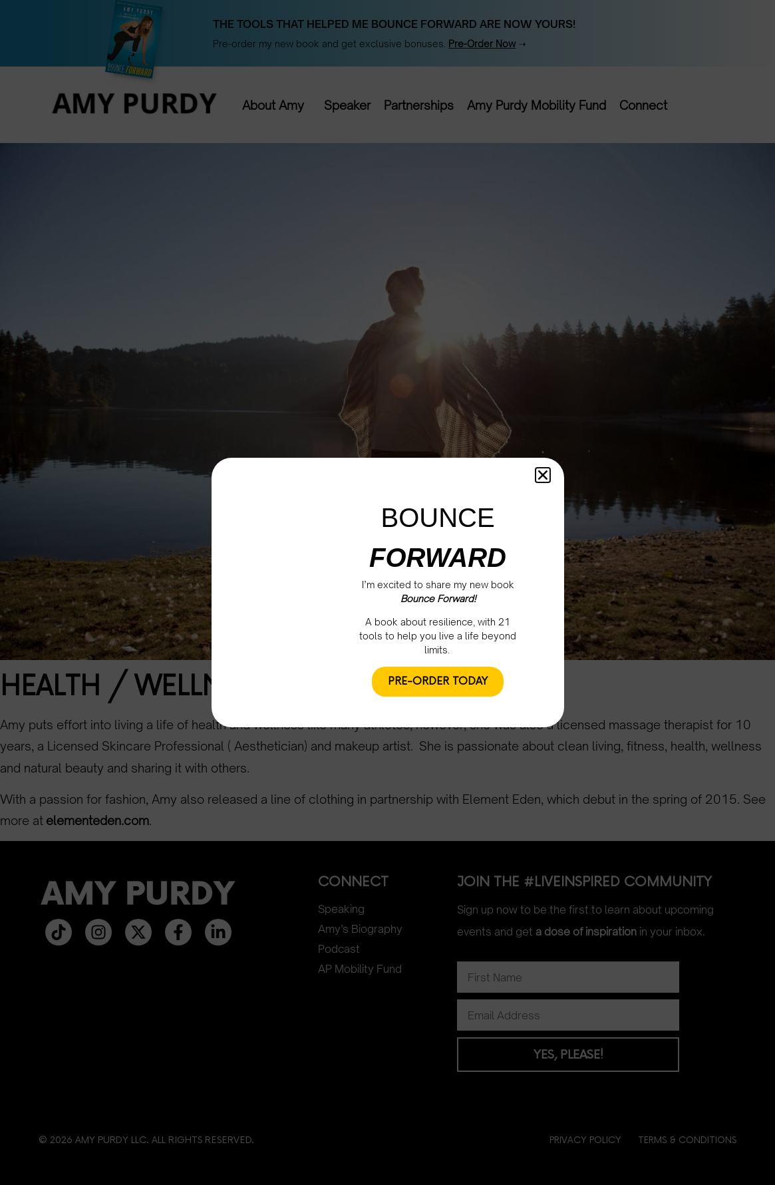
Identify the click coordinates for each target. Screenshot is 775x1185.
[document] (387, 592)
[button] (542, 475)
